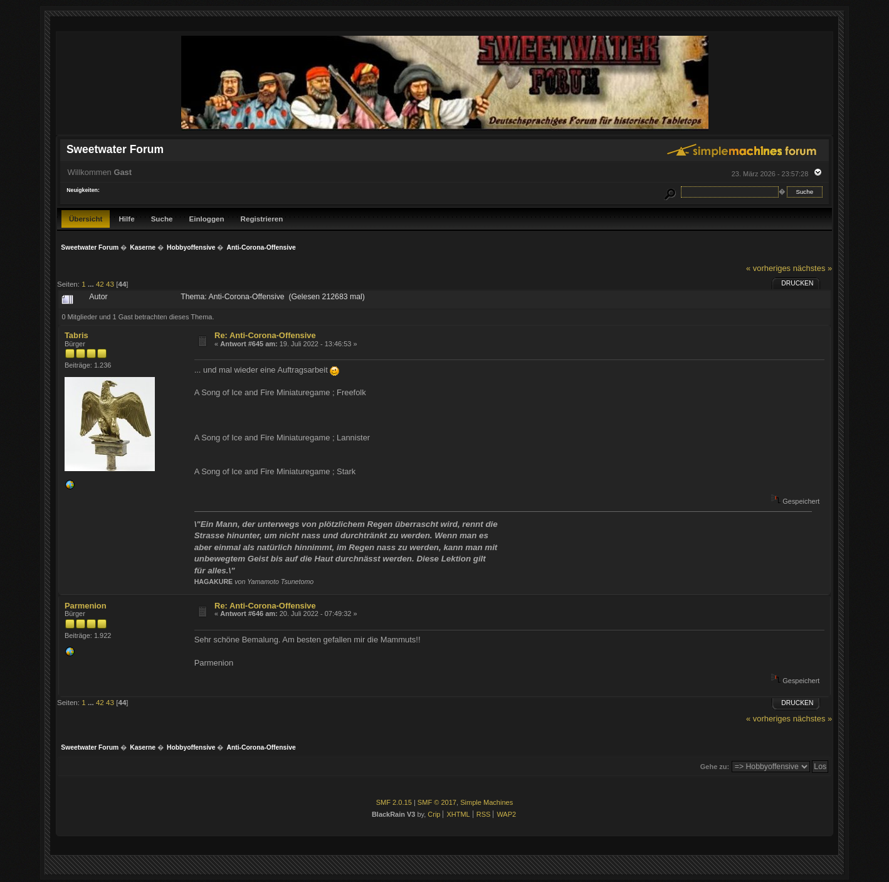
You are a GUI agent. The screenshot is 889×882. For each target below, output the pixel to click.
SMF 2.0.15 (394, 802)
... (92, 284)
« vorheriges (768, 268)
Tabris (76, 335)
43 (110, 284)
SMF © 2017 (437, 802)
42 (100, 284)
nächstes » (812, 268)
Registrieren (262, 219)
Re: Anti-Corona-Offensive (265, 335)
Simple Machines (486, 802)
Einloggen (206, 219)
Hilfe (126, 219)
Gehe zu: (714, 766)
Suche (162, 219)
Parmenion (86, 605)
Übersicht (86, 219)
